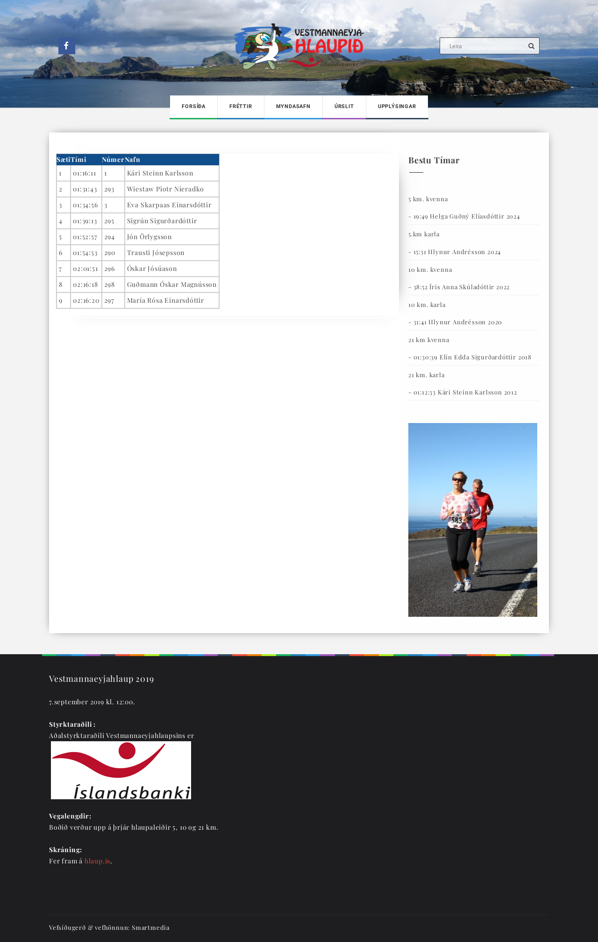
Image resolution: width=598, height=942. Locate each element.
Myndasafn (293, 106)
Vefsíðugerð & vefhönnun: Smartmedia (109, 927)
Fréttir (240, 106)
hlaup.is (97, 860)
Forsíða (194, 106)
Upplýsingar (397, 106)
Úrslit (344, 106)
